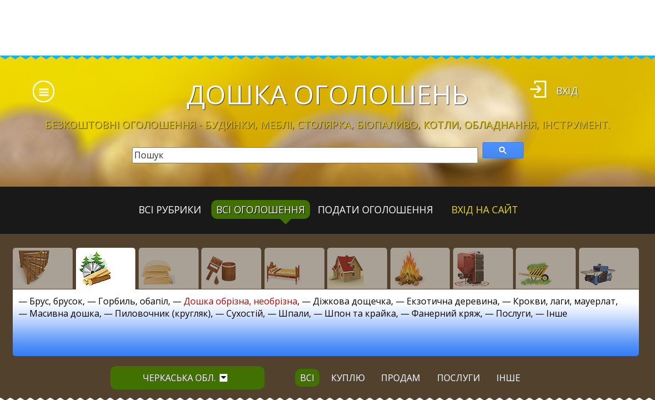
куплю (348, 378)
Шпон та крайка (360, 313)
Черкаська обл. (185, 378)
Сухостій (244, 313)
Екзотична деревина (452, 301)
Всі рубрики (170, 209)
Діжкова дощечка (352, 301)
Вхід (567, 90)
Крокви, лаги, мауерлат (564, 301)
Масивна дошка (64, 313)
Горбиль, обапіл (133, 301)
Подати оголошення (375, 209)
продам (400, 378)
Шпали (293, 313)
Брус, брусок (56, 301)
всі (307, 378)
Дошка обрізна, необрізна (240, 301)
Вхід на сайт (484, 209)
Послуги (513, 313)
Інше (556, 313)
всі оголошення (260, 209)
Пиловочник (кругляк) (163, 313)
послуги (458, 378)
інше (508, 378)
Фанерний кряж (446, 313)
